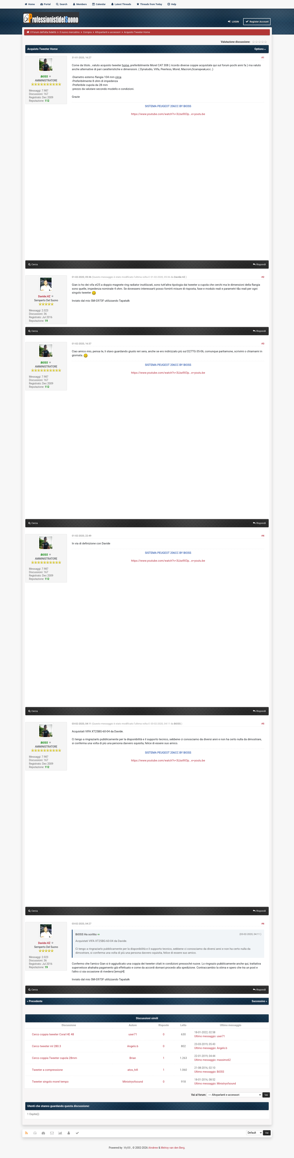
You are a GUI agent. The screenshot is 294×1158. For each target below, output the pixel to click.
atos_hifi (133, 1070)
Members (79, 4)
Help (171, 4)
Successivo (258, 1001)
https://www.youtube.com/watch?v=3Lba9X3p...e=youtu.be (168, 114)
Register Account (257, 21)
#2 (262, 277)
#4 (262, 535)
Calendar (99, 4)
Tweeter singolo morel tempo (50, 1081)
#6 (262, 923)
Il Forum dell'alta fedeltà (43, 32)
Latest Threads (121, 4)
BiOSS (177, 723)
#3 (262, 343)
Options (260, 48)
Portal (45, 4)
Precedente (35, 1001)
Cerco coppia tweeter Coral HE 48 (53, 1034)
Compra (87, 32)
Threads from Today (149, 4)
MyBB (127, 1147)
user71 (132, 1034)
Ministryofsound (133, 1081)
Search (61, 4)
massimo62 (224, 1059)
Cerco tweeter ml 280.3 (46, 1046)
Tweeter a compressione (47, 1070)
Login (233, 21)
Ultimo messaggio (205, 1036)
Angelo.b (132, 1046)
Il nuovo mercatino (70, 32)
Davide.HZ (44, 296)
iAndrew (153, 1147)
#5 (262, 723)
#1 (262, 57)
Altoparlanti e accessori (108, 32)
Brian (133, 1058)
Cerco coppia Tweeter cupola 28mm (54, 1058)
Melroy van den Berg (172, 1147)
